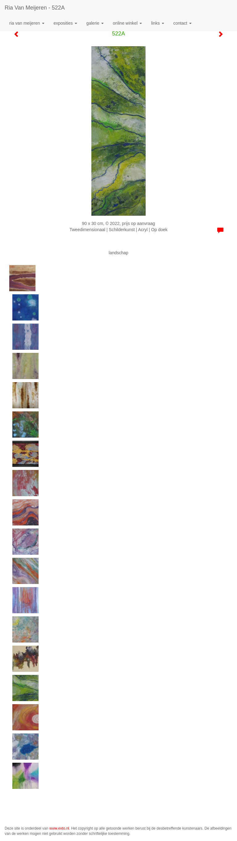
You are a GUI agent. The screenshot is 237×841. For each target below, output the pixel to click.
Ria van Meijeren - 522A (35, 8)
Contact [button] (182, 23)
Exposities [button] (65, 23)
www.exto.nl (59, 828)
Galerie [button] (95, 23)
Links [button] (157, 23)
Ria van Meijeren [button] (26, 23)
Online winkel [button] (127, 23)
